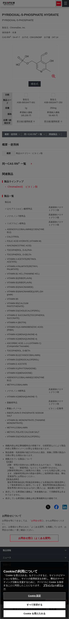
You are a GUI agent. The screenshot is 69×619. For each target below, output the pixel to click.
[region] (34, 590)
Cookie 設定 (34, 595)
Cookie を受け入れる (34, 613)
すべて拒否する (35, 604)
